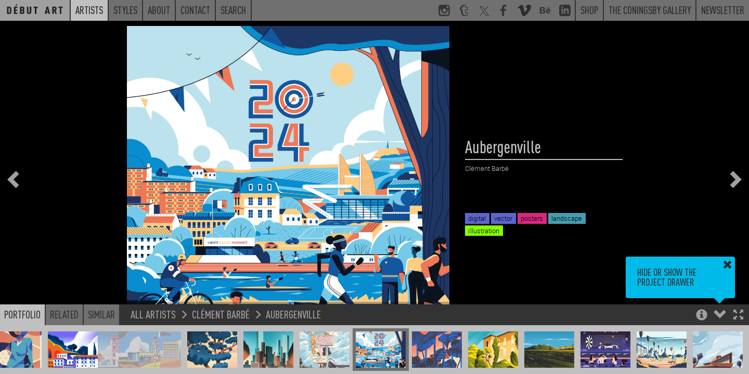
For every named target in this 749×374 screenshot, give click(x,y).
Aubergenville (293, 314)
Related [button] (64, 314)
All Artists (153, 314)
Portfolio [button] (22, 314)
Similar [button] (101, 314)
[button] (738, 315)
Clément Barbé (221, 314)
